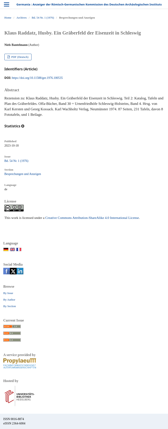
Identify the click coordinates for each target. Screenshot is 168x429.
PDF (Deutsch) (19, 57)
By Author (9, 299)
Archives (21, 17)
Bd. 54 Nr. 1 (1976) (43, 17)
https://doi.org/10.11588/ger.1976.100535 (37, 78)
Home (7, 17)
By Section (9, 306)
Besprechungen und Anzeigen (22, 174)
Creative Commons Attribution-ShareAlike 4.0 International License (92, 218)
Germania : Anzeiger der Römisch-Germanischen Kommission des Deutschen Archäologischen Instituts (89, 4)
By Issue (8, 293)
